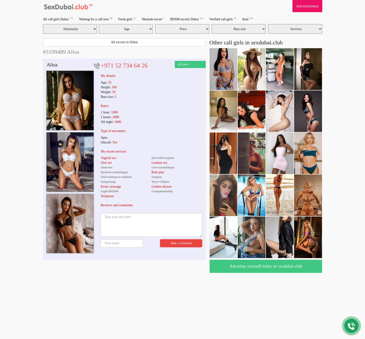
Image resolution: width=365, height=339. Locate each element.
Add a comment (181, 243)
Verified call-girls (222, 19)
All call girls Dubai (58, 19)
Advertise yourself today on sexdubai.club (265, 266)
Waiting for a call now (95, 19)
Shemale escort (153, 19)
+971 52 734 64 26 (124, 65)
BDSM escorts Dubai (186, 19)
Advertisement (307, 6)
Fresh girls (127, 19)
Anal (247, 19)
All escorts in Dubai (124, 42)
